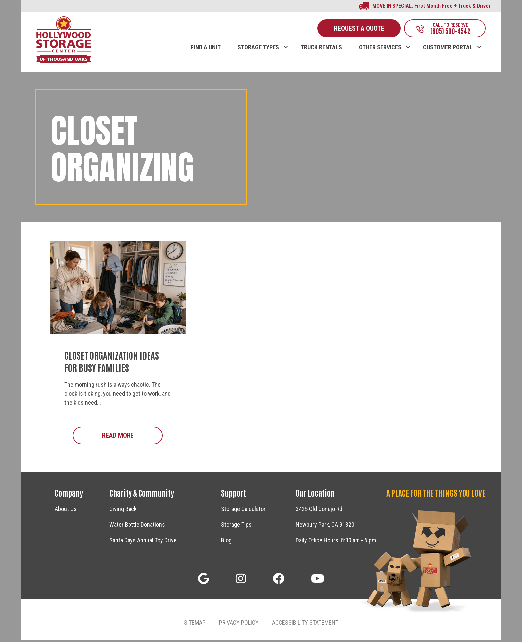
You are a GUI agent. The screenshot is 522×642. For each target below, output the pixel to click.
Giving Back (123, 510)
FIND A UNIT (206, 49)
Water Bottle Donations (137, 526)
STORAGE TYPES (258, 49)
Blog (226, 542)
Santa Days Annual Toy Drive (143, 542)
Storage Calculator (243, 510)
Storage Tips (236, 526)
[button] (285, 42)
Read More (132, 436)
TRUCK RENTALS (321, 49)
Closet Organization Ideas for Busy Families (111, 363)
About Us (66, 510)
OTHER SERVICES (380, 49)
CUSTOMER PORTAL (448, 49)
